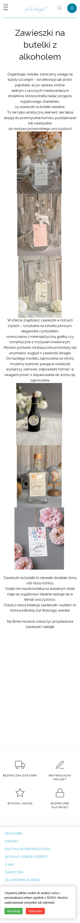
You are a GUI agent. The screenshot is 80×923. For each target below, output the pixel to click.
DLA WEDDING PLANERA (22, 880)
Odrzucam (35, 911)
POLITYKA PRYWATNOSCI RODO (28, 849)
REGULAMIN (13, 833)
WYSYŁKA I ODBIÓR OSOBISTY (26, 856)
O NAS (9, 864)
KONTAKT (12, 841)
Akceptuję (13, 911)
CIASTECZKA (14, 872)
